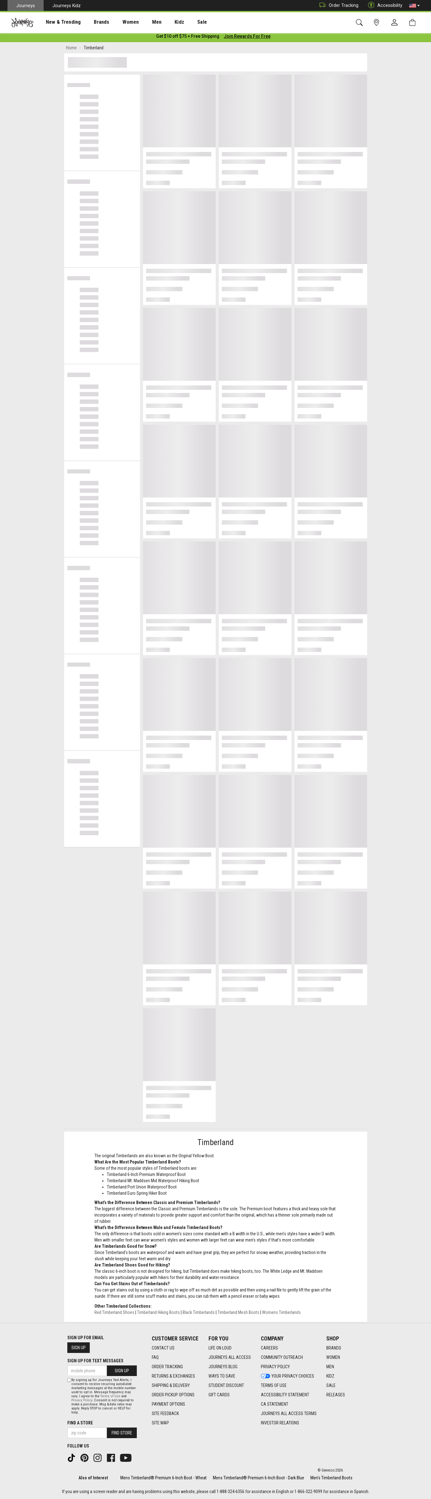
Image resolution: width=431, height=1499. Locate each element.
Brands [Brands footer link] (333, 1347)
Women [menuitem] (117, 22)
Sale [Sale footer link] (331, 1385)
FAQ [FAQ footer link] (155, 1357)
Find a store (80, 1422)
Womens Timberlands (281, 1313)
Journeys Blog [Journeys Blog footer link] (222, 1366)
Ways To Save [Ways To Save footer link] (221, 1376)
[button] (414, 5)
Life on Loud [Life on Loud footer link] (220, 1347)
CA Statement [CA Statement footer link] (274, 1404)
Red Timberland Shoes (114, 1313)
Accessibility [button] (383, 5)
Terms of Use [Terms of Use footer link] (274, 1385)
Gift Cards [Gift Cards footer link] (219, 1394)
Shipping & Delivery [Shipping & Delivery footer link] (171, 1385)
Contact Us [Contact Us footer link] (163, 1347)
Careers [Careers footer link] (269, 1347)
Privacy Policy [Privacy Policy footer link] (275, 1366)
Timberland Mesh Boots (238, 1313)
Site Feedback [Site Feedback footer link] (165, 1413)
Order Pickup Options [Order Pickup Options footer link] (173, 1394)
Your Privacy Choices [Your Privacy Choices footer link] (287, 1376)
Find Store (122, 1432)
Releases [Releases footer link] (335, 1394)
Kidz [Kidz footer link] (330, 1376)
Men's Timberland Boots (331, 1477)
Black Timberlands (199, 1313)
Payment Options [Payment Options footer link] (168, 1404)
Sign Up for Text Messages (95, 1360)
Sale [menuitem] (180, 22)
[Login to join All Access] (187, 37)
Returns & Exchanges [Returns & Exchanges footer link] (173, 1376)
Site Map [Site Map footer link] (160, 1422)
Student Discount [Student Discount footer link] (226, 1385)
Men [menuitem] (140, 22)
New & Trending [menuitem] (57, 22)
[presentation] (57, 22)
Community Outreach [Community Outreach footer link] (282, 1357)
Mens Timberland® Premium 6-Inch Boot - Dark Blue (258, 1477)
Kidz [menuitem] (160, 22)
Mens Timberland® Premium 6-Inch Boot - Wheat (163, 1477)
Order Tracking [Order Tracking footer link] (167, 1366)
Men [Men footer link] (330, 1366)
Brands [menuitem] (91, 22)
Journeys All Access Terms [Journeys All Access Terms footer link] (289, 1413)
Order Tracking (337, 5)
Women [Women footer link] (333, 1357)
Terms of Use (110, 1396)
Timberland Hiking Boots (158, 1313)
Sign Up (78, 1347)
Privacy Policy (81, 1400)
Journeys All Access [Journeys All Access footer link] (229, 1357)
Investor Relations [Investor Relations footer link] (280, 1422)
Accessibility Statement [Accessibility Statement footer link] (285, 1394)
